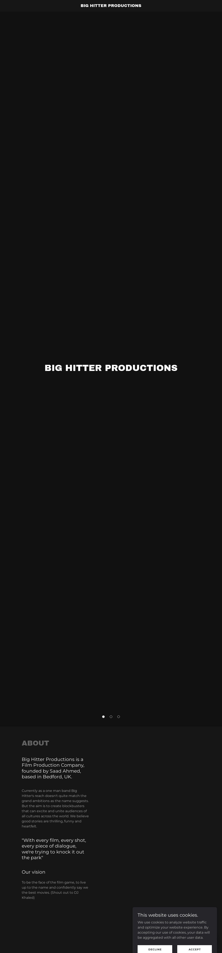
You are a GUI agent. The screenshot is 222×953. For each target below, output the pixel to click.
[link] (111, 6)
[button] (103, 716)
